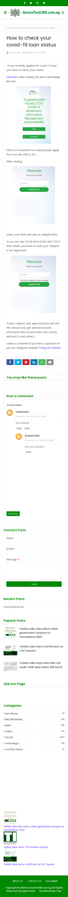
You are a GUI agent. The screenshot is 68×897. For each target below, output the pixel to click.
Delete (27, 428)
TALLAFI (34, 737)
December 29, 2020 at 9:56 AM (39, 440)
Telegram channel (50, 347)
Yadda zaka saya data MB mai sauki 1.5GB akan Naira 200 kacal (40, 665)
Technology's (34, 743)
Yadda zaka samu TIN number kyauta (26, 847)
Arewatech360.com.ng (38, 887)
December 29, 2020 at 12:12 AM (31, 416)
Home (10, 27)
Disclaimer (51, 881)
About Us (18, 881)
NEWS (34, 725)
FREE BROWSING (34, 719)
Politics (34, 731)
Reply (19, 428)
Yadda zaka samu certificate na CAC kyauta (41, 648)
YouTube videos (34, 749)
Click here (12, 77)
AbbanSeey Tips (52, 890)
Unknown (22, 412)
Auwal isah (15, 52)
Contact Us (34, 881)
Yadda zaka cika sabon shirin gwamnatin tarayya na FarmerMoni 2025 (38, 633)
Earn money (34, 713)
